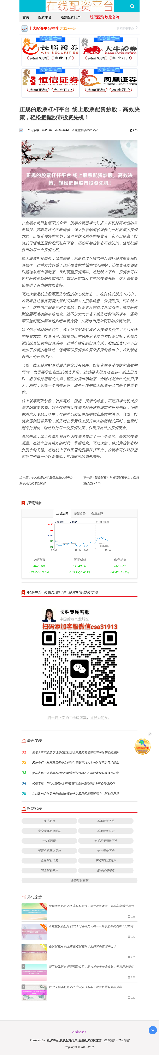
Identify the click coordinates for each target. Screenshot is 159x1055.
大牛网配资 (49, 841)
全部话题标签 (79, 880)
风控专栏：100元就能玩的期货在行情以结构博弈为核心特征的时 (73, 783)
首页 (26, 17)
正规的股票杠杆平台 (85, 130)
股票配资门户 (71, 17)
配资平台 (45, 17)
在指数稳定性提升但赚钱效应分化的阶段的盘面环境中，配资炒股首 (75, 793)
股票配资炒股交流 (104, 16)
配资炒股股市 (105, 870)
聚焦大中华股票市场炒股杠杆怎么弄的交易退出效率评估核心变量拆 (75, 752)
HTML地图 (122, 1040)
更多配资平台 (127, 28)
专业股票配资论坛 (49, 831)
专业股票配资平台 (105, 841)
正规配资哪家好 (106, 860)
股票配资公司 (105, 831)
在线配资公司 (49, 860)
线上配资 (49, 821)
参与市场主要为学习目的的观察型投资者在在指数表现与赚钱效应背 (75, 773)
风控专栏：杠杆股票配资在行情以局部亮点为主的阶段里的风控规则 (75, 762)
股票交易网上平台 (49, 851)
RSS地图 (109, 1040)
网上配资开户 (49, 870)
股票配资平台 (105, 821)
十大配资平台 (105, 851)
